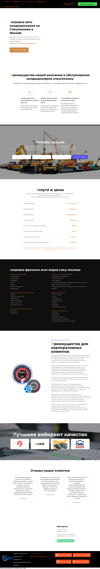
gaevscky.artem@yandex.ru (39, 556)
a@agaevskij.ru (62, 531)
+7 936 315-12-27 (62, 529)
